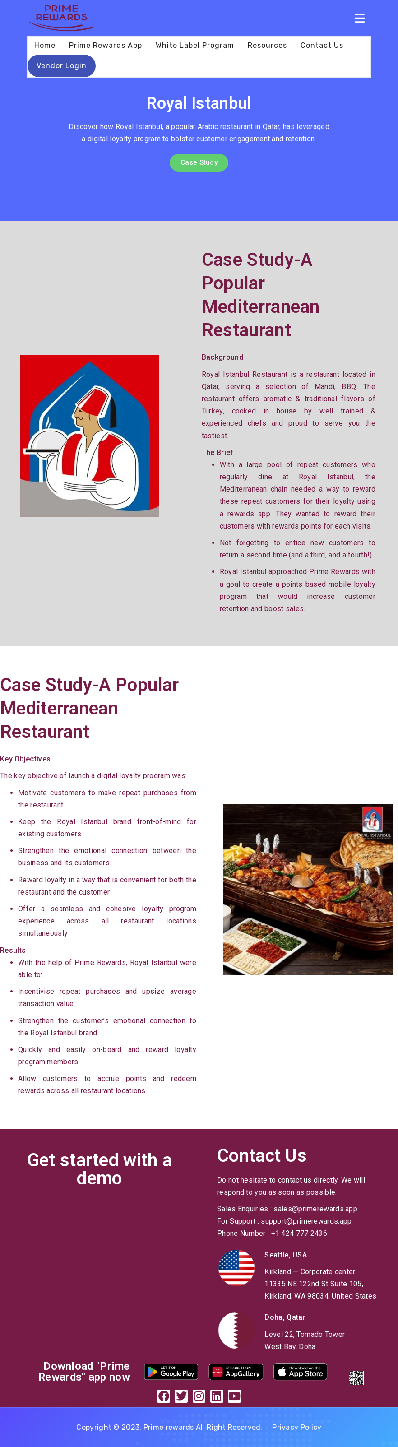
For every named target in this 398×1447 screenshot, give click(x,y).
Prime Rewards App (105, 45)
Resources (267, 45)
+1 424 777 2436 (299, 1233)
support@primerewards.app (306, 1221)
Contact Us (322, 45)
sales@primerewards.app (315, 1209)
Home (45, 45)
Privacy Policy (296, 1427)
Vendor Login (62, 65)
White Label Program (195, 45)
